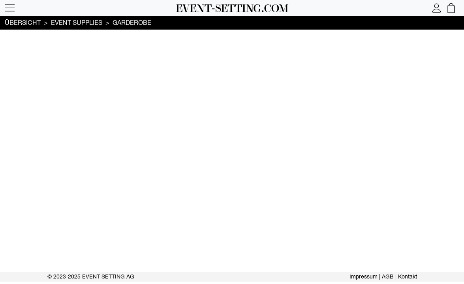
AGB (388, 276)
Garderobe (132, 22)
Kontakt (407, 276)
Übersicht (23, 22)
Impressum (363, 276)
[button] (10, 8)
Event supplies (76, 22)
